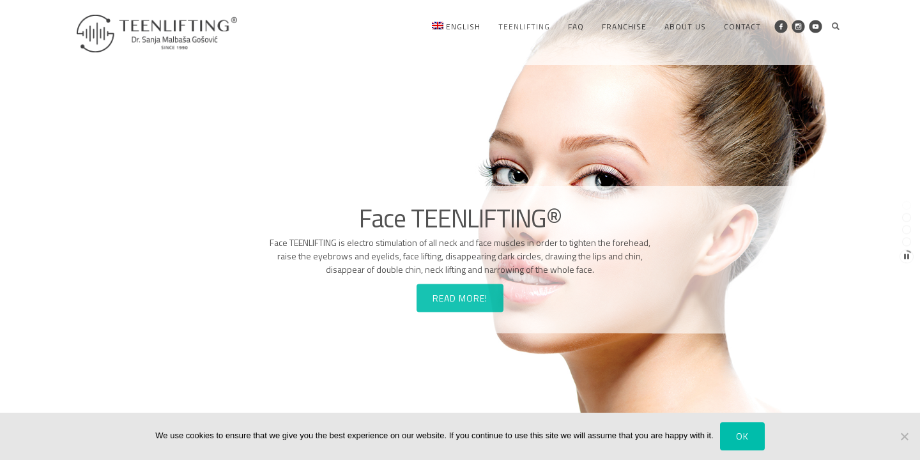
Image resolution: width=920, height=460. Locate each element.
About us (685, 26)
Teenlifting (524, 26)
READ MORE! (460, 311)
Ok (742, 436)
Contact (742, 26)
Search (835, 26)
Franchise (624, 26)
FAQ (576, 26)
